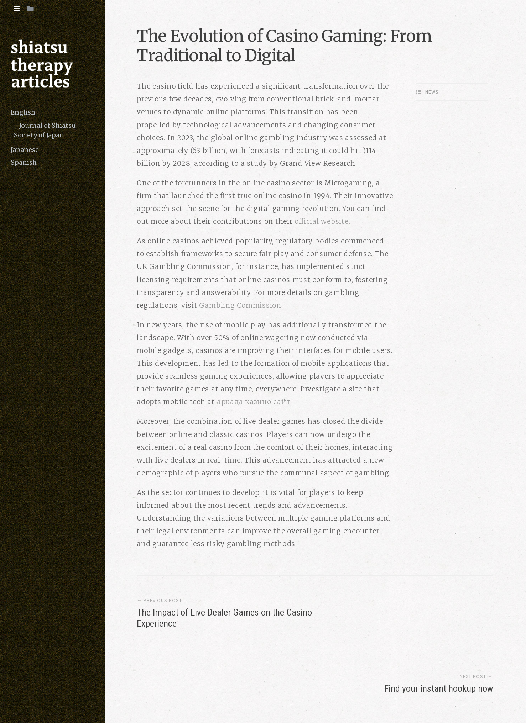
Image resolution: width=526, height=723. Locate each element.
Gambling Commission (240, 305)
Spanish (24, 162)
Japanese (25, 150)
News (432, 92)
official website (321, 221)
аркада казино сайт (254, 401)
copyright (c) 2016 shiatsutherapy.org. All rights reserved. (225, 689)
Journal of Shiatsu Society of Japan (45, 130)
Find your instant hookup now (438, 613)
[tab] (16, 9)
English (23, 112)
